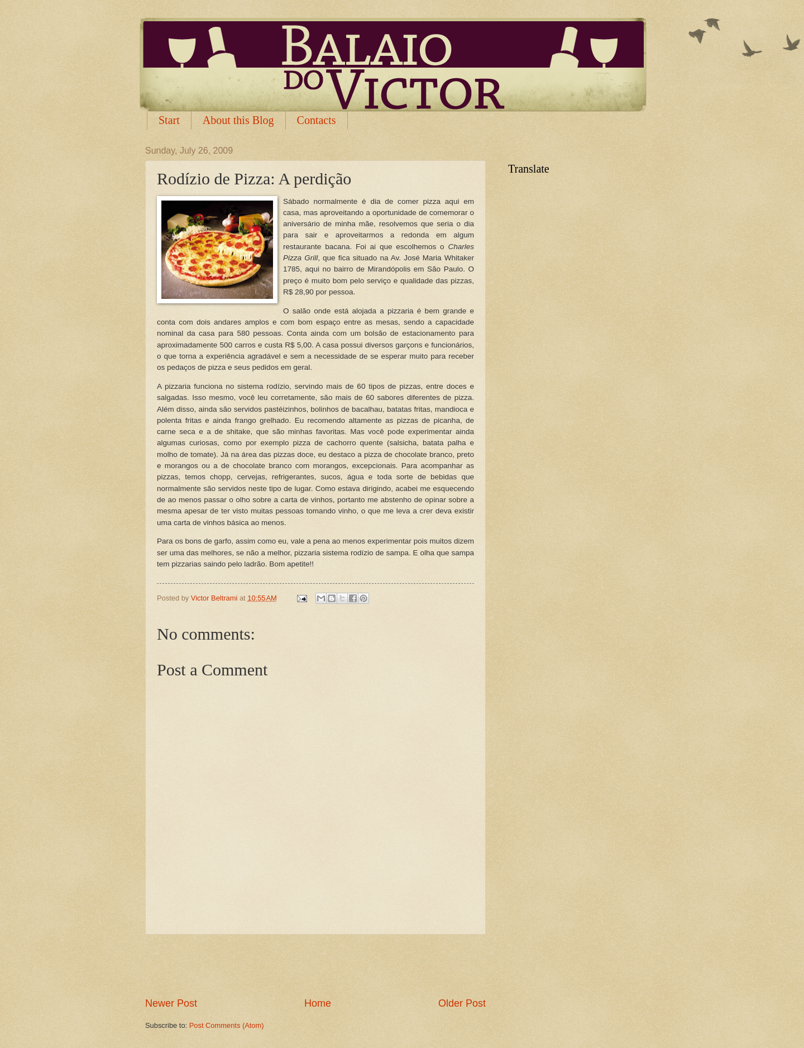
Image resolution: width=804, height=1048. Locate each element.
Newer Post (171, 1003)
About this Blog (238, 120)
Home (317, 1003)
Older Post (462, 1003)
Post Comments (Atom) (226, 1025)
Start (169, 120)
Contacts (316, 120)
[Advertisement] (315, 965)
